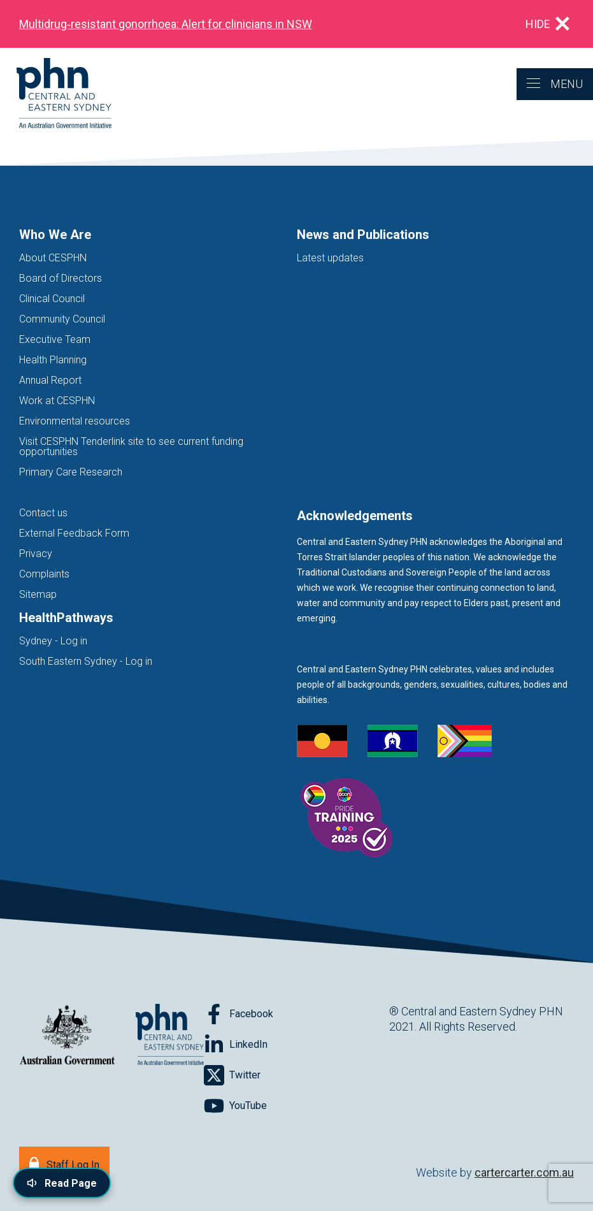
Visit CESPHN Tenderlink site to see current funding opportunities (131, 446)
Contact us (43, 513)
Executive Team (54, 339)
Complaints (44, 574)
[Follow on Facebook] (238, 1014)
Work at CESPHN (57, 401)
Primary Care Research (70, 472)
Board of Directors (60, 278)
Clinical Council (52, 299)
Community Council (62, 319)
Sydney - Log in (53, 641)
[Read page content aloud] (62, 1183)
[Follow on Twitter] (232, 1075)
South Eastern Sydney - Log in (85, 661)
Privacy (35, 553)
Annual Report (50, 380)
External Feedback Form (74, 533)
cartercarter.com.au (524, 1172)
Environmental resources (74, 421)
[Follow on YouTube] (235, 1106)
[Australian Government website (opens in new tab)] (67, 1035)
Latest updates (330, 258)
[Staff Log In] (64, 1163)
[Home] (55, 94)
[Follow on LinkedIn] (236, 1044)
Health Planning (53, 360)
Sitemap (38, 594)
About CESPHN (53, 258)
